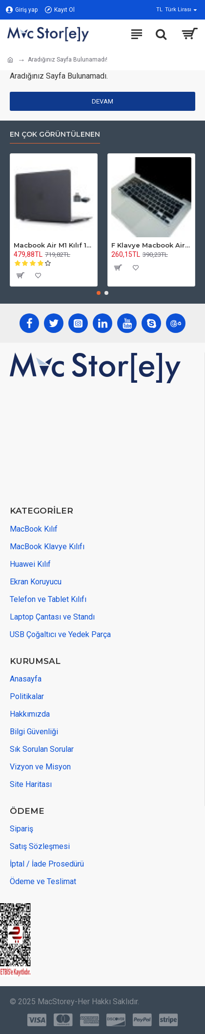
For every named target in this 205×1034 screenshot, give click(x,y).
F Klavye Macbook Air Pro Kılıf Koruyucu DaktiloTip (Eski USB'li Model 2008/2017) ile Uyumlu (151, 245)
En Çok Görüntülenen (55, 134)
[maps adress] (83, 445)
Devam (102, 101)
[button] (99, 293)
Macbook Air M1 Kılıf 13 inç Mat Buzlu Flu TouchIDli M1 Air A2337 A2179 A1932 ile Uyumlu (54, 245)
